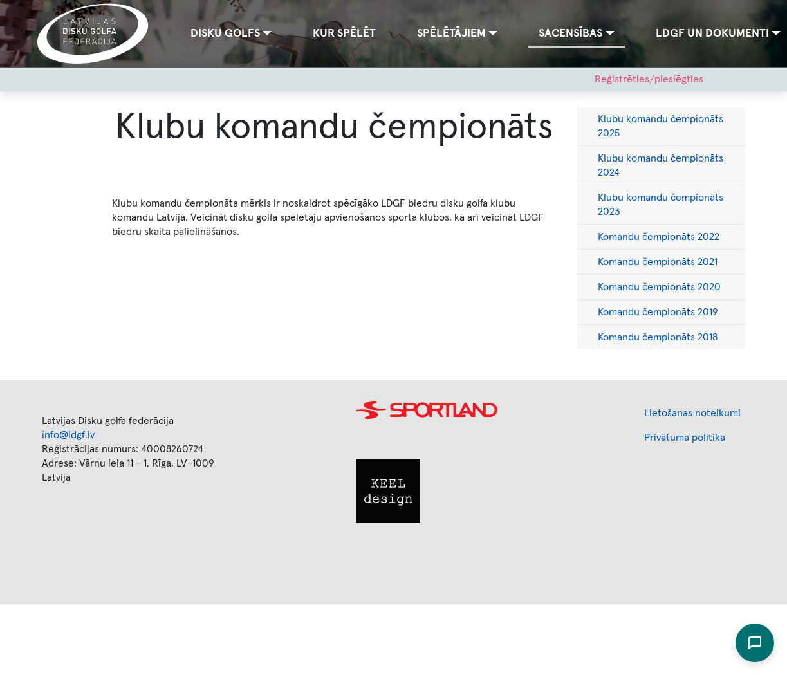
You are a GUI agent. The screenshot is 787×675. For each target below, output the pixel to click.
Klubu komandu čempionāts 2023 (660, 204)
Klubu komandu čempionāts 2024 (660, 165)
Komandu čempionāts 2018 (658, 337)
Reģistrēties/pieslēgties (649, 79)
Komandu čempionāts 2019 (658, 312)
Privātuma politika (684, 437)
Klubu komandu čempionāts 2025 (660, 126)
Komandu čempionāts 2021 (658, 262)
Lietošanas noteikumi (692, 413)
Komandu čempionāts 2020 (659, 287)
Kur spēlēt (344, 33)
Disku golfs (225, 33)
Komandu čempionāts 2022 (658, 237)
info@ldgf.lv (68, 435)
